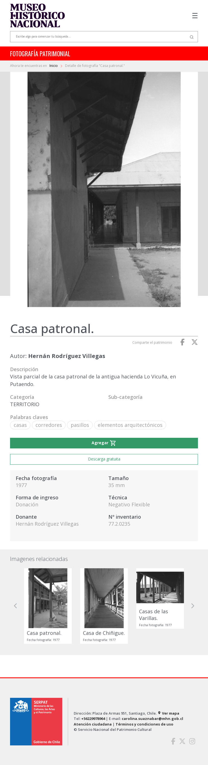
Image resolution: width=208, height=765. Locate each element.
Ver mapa (168, 713)
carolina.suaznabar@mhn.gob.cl (152, 718)
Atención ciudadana (93, 724)
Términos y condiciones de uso (144, 724)
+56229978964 (93, 718)
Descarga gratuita (104, 459)
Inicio (54, 65)
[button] (15, 606)
